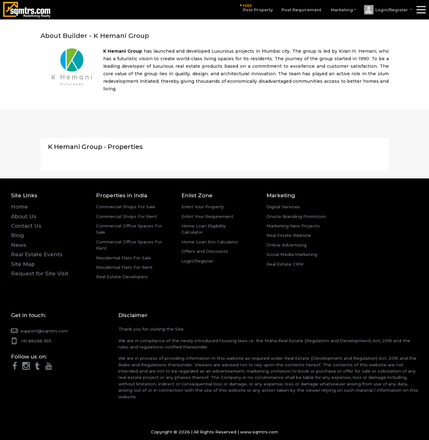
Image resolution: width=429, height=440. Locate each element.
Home (19, 207)
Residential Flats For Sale (123, 257)
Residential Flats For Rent (124, 267)
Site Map (23, 264)
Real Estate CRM (284, 264)
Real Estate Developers (122, 276)
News (18, 245)
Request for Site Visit (39, 273)
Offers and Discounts (204, 251)
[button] (387, 9)
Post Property (258, 7)
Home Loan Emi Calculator (209, 241)
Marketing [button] (342, 10)
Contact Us (26, 226)
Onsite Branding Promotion (296, 216)
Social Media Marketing (291, 254)
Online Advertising (286, 244)
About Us (23, 216)
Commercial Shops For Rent (126, 216)
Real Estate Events (36, 254)
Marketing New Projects (293, 225)
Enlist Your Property (202, 206)
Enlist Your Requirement (207, 216)
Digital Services (283, 206)
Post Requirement (301, 10)
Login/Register (197, 260)
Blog (17, 235)
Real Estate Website (288, 235)
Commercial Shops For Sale (125, 206)
